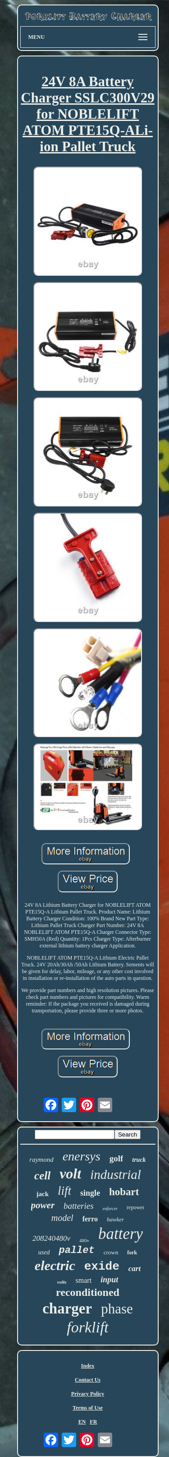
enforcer (110, 1208)
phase (117, 1309)
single (90, 1192)
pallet (76, 1250)
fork (132, 1252)
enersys (81, 1156)
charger (67, 1308)
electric (55, 1265)
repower (135, 1207)
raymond (41, 1159)
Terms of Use (88, 1408)
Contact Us (87, 1380)
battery (120, 1234)
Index (87, 1366)
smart (84, 1280)
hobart (124, 1191)
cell (42, 1175)
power (43, 1205)
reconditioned (87, 1292)
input (109, 1279)
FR (93, 1422)
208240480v (51, 1238)
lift (64, 1190)
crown (111, 1252)
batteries (79, 1206)
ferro (90, 1219)
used (44, 1252)
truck (139, 1159)
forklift (88, 1327)
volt (70, 1173)
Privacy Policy (88, 1394)
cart (134, 1268)
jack (43, 1193)
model (62, 1218)
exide (101, 1266)
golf (116, 1158)
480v (84, 1240)
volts (62, 1282)
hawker (115, 1219)
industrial (115, 1174)
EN (82, 1422)
